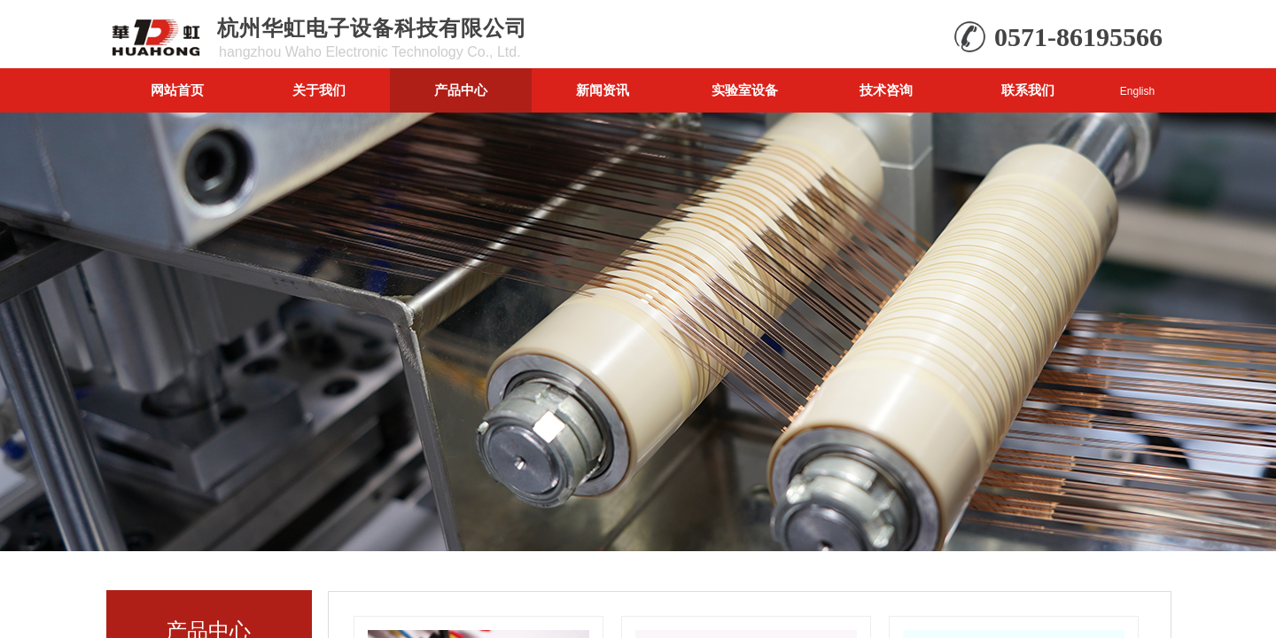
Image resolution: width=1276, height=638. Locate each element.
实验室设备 (745, 89)
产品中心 (460, 89)
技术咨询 (886, 89)
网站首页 (177, 89)
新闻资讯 (602, 89)
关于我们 (319, 89)
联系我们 (1027, 89)
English (1137, 91)
